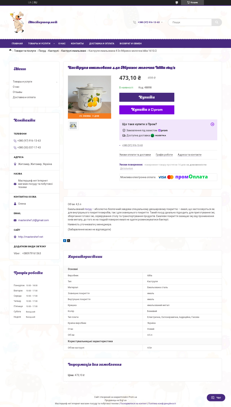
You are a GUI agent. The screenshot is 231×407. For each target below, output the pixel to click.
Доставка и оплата (101, 43)
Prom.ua (133, 397)
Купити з (147, 110)
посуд (88, 209)
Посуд (42, 50)
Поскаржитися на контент (133, 403)
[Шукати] (217, 22)
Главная (17, 43)
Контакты (77, 43)
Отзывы (17, 92)
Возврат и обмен (131, 43)
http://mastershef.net (30, 236)
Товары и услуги (39, 43)
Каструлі (53, 50)
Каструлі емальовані (73, 50)
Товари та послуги (25, 50)
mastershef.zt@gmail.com (33, 220)
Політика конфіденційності (162, 403)
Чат (216, 397)
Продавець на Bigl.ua (116, 400)
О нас (62, 43)
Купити (147, 97)
